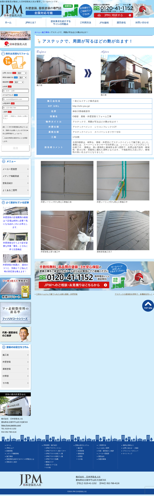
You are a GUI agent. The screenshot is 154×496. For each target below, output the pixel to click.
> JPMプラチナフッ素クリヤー (55, 452)
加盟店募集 (102, 461)
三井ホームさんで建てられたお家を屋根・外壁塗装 (57, 294)
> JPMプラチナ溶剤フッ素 (54, 458)
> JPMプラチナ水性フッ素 (54, 455)
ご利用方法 (102, 447)
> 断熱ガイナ (49, 463)
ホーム (37, 32)
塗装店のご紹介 (11, 463)
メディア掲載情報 (12, 455)
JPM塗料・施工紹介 (50, 447)
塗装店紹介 (8, 185)
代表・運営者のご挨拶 (106, 452)
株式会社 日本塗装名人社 (88, 478)
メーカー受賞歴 (10, 171)
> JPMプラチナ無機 (51, 461)
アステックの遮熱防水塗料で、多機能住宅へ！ (133, 294)
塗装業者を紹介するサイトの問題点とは (20, 461)
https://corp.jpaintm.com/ (11, 427)
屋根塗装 (7, 370)
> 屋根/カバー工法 (51, 466)
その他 (6, 384)
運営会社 (101, 458)
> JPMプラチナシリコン (53, 449)
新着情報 (9, 452)
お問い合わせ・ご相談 (130, 449)
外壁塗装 (7, 363)
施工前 (6, 356)
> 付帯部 (79, 458)
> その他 (48, 469)
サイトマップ (127, 455)
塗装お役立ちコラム (82, 447)
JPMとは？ (10, 449)
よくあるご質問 (10, 192)
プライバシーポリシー (130, 452)
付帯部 (6, 377)
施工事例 (45, 32)
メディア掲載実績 (11, 178)
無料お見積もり (128, 447)
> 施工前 (79, 449)
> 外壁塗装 (80, 452)
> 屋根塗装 (80, 455)
